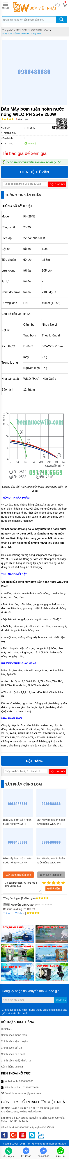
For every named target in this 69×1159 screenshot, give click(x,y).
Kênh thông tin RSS (12, 1066)
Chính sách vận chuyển (14, 1041)
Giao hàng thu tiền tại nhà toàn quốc (34, 162)
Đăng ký (60, 1000)
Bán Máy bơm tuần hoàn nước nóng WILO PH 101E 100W (51, 823)
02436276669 (30, 1087)
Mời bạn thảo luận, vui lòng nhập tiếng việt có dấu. (22, 886)
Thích (17, 913)
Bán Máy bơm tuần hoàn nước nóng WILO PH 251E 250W (51, 862)
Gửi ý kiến (53, 888)
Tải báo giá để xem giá (24, 153)
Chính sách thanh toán (14, 1035)
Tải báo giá (60, 127)
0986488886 (26, 1081)
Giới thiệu (6, 1029)
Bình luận (22, 120)
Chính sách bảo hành (13, 1054)
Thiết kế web (32, 1143)
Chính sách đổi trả (11, 1047)
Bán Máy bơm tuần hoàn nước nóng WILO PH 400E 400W (17, 862)
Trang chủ (7, 30)
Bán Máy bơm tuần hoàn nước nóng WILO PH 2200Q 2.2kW (17, 823)
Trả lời (6, 913)
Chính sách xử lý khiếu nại (16, 1060)
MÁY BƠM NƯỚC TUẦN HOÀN (32, 30)
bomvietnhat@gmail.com (27, 1093)
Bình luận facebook (51, 874)
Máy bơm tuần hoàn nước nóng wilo (21, 33)
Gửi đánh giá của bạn (18, 874)
